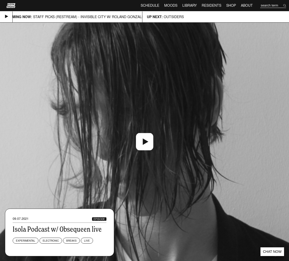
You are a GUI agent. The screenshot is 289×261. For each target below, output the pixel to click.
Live (87, 240)
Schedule (150, 5)
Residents (211, 5)
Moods (170, 5)
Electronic (51, 240)
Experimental (25, 240)
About (247, 5)
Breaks (71, 240)
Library (189, 5)
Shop (231, 5)
